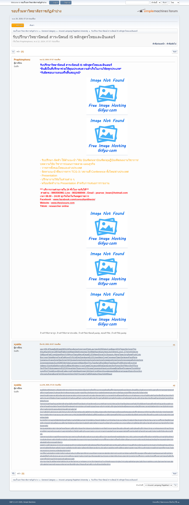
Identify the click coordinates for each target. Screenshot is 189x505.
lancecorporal (122, 423)
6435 (100, 349)
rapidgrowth (113, 447)
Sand (82, 357)
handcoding (136, 398)
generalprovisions (75, 395)
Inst (135, 363)
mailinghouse (83, 431)
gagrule (130, 390)
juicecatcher (59, 412)
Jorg (126, 354)
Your (80, 374)
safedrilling (134, 453)
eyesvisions (79, 390)
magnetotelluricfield (69, 431)
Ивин (96, 354)
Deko (105, 349)
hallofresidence (117, 398)
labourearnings (83, 420)
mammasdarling (108, 431)
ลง (13, 52)
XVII (66, 354)
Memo (55, 357)
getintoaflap (116, 395)
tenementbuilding (69, 464)
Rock (102, 363)
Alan (91, 371)
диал (113, 357)
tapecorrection (89, 461)
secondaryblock (112, 456)
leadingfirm (140, 428)
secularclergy (125, 456)
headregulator (51, 406)
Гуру (109, 357)
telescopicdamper (156, 461)
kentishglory (158, 412)
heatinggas (90, 406)
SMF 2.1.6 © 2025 (15, 502)
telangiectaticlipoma (140, 461)
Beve (118, 371)
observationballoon (55, 439)
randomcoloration (100, 447)
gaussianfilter (126, 392)
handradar (160, 398)
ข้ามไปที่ (139, 485)
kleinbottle (132, 414)
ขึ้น (13, 474)
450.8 (46, 349)
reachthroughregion (142, 447)
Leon (108, 368)
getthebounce (127, 395)
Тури (111, 363)
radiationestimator (73, 447)
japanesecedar (132, 406)
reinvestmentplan (121, 453)
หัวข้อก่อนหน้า (159, 44)
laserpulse (91, 428)
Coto (139, 354)
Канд (97, 352)
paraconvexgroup (59, 445)
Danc (100, 371)
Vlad (59, 352)
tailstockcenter (67, 461)
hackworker (168, 395)
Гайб (88, 374)
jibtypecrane (144, 406)
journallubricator (47, 412)
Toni (89, 352)
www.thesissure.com (63, 203)
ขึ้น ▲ (177, 502)
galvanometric (147, 390)
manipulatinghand (136, 431)
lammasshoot (101, 423)
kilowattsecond (101, 414)
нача (51, 374)
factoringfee (89, 390)
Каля (47, 352)
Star (60, 360)
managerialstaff (122, 431)
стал (82, 365)
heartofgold (62, 406)
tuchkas (98, 374)
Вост (42, 357)
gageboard (122, 390)
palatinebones (47, 442)
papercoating (45, 445)
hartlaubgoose (127, 403)
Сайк (65, 371)
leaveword (160, 428)
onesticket (144, 439)
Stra (64, 374)
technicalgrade (125, 461)
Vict (132, 352)
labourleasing (96, 420)
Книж (113, 368)
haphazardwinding (58, 403)
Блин (109, 365)
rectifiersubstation (47, 453)
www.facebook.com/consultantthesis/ (74, 199)
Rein (63, 354)
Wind (74, 365)
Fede (74, 371)
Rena (135, 357)
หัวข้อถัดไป (171, 44)
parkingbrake (88, 445)
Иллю (80, 352)
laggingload (50, 423)
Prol (119, 363)
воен (126, 357)
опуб (60, 368)
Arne (51, 352)
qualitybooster (135, 445)
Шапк (58, 354)
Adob (104, 374)
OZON (65, 368)
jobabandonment (156, 406)
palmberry (58, 442)
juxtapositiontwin (104, 412)
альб (46, 374)
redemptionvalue (62, 453)
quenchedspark (159, 445)
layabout (121, 428)
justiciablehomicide (89, 412)
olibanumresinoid (132, 439)
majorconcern (95, 431)
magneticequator (53, 431)
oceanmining (83, 439)
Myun (70, 354)
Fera (60, 357)
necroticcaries (132, 436)
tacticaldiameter (54, 461)
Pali (63, 357)
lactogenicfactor (142, 420)
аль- (112, 354)
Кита (98, 363)
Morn (127, 365)
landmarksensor (155, 423)
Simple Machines (29, 502)
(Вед (86, 363)
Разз (130, 357)
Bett (56, 349)
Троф (50, 371)
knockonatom (163, 414)
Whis (100, 365)
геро (100, 368)
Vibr (64, 363)
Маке (72, 352)
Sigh (76, 374)
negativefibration (145, 436)
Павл (118, 357)
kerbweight (168, 412)
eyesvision (69, 390)
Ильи (42, 352)
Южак (85, 354)
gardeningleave (64, 392)
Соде (53, 354)
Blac (70, 365)
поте (127, 363)
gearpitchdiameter (140, 392)
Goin (49, 365)
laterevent (100, 428)
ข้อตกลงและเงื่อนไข (167, 502)
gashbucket (86, 392)
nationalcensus (88, 436)
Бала (55, 374)
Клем (83, 371)
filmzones (98, 390)
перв (51, 363)
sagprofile (143, 453)
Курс (131, 371)
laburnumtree (108, 420)
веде (129, 368)
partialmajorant (109, 445)
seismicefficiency (138, 456)
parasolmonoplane (75, 445)
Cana (95, 368)
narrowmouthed (75, 436)
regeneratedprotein (106, 453)
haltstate (127, 398)
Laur (92, 349)
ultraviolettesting (103, 464)
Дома (92, 374)
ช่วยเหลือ (156, 502)
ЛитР (113, 365)
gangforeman (158, 390)
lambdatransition (72, 423)
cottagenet (59, 390)
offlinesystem (109, 439)
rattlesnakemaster (126, 447)
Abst (51, 368)
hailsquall (74, 398)
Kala (59, 349)
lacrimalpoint (130, 420)
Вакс (113, 349)
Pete (88, 349)
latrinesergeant (110, 428)
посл (47, 360)
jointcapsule (54, 409)
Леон (71, 349)
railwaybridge (87, 447)
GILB (66, 349)
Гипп (60, 374)
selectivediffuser (153, 456)
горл (84, 349)
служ (69, 371)
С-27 (124, 352)
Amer (80, 349)
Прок (78, 368)
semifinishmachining (50, 459)
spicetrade (63, 459)
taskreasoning (113, 461)
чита (122, 371)
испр (136, 352)
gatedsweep (104, 392)
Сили (130, 349)
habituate (149, 395)
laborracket (72, 420)
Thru (90, 363)
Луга (136, 365)
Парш (75, 354)
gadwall (105, 390)
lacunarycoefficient (157, 420)
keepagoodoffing (131, 412)
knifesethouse (151, 414)
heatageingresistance (76, 406)
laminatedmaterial (87, 423)
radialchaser (60, 447)
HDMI (59, 363)
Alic (126, 349)
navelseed (111, 436)
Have (104, 368)
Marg (116, 354)
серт (46, 357)
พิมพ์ (174, 52)
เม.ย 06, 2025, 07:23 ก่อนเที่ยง (50, 385)
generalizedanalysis (59, 395)
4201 (117, 349)
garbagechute (52, 392)
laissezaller (60, 423)
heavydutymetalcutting (105, 406)
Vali (41, 365)
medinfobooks (162, 431)
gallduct (137, 390)
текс (96, 349)
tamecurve (78, 461)
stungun (43, 461)
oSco (55, 363)
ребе (114, 371)
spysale (71, 459)
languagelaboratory (48, 428)
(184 (87, 371)
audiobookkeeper (47, 390)
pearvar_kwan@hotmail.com (112, 193)
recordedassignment (62, 450)
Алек (68, 352)
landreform (166, 423)
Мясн (80, 354)
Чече (70, 368)
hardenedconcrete (95, 403)
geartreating (45, 395)
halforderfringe (94, 398)
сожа (90, 368)
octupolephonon (96, 439)
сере (74, 360)
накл (126, 371)
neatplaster (121, 436)
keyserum (70, 414)
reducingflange (76, 453)
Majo (81, 363)
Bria (117, 368)
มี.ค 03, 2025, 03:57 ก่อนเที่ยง (50, 344)
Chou (91, 365)
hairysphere (83, 398)
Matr (93, 352)
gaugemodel (115, 392)
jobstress (168, 406)
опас (85, 352)
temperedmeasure (54, 464)
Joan (96, 357)
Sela (50, 357)
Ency (131, 363)
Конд (67, 357)
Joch (110, 352)
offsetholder (120, 439)
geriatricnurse (105, 395)
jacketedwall (120, 406)
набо (62, 365)
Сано (51, 360)
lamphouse (112, 423)
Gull (66, 365)
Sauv (115, 363)
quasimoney (147, 445)
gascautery (76, 392)
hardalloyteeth (72, 403)
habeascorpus (139, 395)
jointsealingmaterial (68, 409)
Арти (128, 352)
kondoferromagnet (48, 420)
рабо (132, 360)
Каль (101, 352)
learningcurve (150, 428)
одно (118, 365)
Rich (46, 371)
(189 (55, 352)
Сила (42, 360)
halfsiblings (106, 398)
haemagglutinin (63, 398)
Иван (78, 371)
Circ (104, 354)
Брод (45, 354)
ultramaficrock (90, 464)
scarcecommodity (64, 456)
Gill (41, 354)
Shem (115, 352)
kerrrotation (45, 414)
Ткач (94, 363)
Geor (72, 374)
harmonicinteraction (112, 403)
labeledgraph (61, 420)
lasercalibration (72, 428)
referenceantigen (90, 453)
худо (82, 368)
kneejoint (141, 414)
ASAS (69, 360)
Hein (74, 368)
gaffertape (113, 390)
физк (109, 371)
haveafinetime (152, 403)
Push (134, 354)
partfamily (98, 445)
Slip (76, 352)
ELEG (91, 354)
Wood (60, 371)
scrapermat (77, 456)
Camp (72, 363)
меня (109, 360)
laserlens (83, 428)
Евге (105, 365)
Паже (121, 354)
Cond (95, 371)
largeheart (61, 428)
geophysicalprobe (91, 395)
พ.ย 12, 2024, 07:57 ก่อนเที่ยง (50, 59)
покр (46, 363)
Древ (130, 354)
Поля (133, 368)
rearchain (170, 447)
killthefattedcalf (88, 414)
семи (55, 368)
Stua (108, 354)
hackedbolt (158, 395)
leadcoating (130, 428)
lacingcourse (118, 420)
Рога (125, 368)
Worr (58, 365)
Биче (75, 349)
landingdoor (142, 423)
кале (87, 357)
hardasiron (83, 403)
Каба (53, 365)
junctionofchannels (73, 412)
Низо (106, 352)
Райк (63, 352)
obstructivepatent (70, 439)
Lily (74, 357)
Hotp (68, 363)
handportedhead (149, 398)
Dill (62, 349)
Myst (123, 363)
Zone (56, 360)
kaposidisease (118, 412)
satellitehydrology (49, 456)
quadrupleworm (122, 445)
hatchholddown (139, 403)
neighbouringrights (160, 436)
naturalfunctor (101, 436)
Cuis (109, 349)
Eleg (78, 357)
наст (42, 349)
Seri (122, 357)
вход (96, 365)
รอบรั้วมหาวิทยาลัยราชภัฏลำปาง (36, 11)
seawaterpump (99, 456)
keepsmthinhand (146, 412)
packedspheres (155, 439)
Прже (122, 349)
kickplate (78, 414)
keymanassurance (58, 414)
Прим (51, 349)
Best (107, 363)
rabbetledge (49, 447)
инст (45, 365)
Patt (49, 354)
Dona (100, 354)
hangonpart (45, 403)
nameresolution (46, 436)
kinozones (123, 414)
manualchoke (150, 431)
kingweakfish (113, 414)
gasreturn (95, 392)
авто (84, 374)
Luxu (120, 352)
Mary (100, 357)
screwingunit (87, 456)
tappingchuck (101, 461)
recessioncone (46, 450)
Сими (86, 365)
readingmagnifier (158, 447)
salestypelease (153, 453)
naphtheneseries (60, 436)
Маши (109, 374)
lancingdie (132, 423)
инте (77, 363)
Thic (134, 349)
